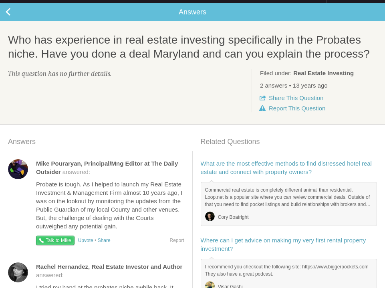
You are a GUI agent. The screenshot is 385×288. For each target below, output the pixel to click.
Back (16, 18)
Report (297, 114)
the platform (41, 4)
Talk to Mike (58, 247)
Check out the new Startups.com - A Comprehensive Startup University (239, 5)
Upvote (85, 247)
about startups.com (355, 5)
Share (296, 104)
